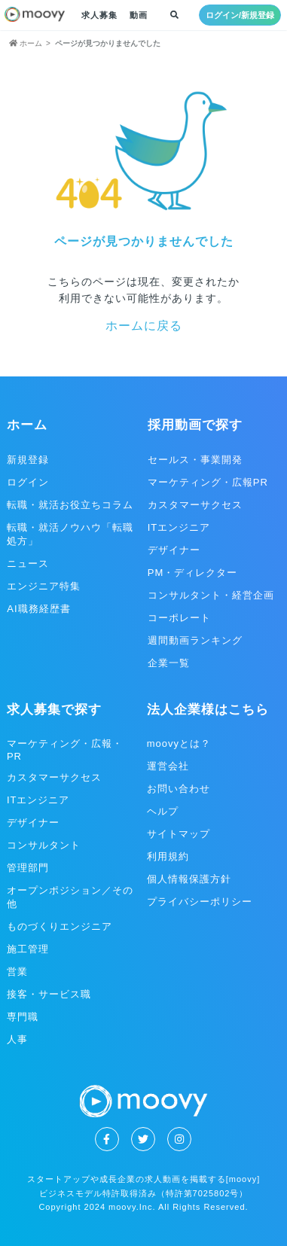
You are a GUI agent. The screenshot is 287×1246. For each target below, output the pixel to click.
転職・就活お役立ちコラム (70, 504)
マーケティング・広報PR (208, 482)
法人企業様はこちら (208, 709)
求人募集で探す (54, 709)
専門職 (22, 1016)
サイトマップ (178, 833)
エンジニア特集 (44, 586)
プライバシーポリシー (199, 901)
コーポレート (179, 617)
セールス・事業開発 (195, 459)
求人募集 (99, 15)
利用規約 (168, 856)
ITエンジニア (179, 527)
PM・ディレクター (193, 572)
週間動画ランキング (195, 640)
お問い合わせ (178, 788)
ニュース (28, 563)
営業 (17, 971)
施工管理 (28, 949)
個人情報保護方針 (189, 879)
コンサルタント (44, 845)
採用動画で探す (195, 425)
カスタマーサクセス (195, 504)
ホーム (27, 425)
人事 (17, 1039)
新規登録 (28, 459)
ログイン (28, 482)
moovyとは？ (179, 743)
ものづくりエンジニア (59, 926)
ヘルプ (163, 811)
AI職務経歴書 (38, 608)
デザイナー (174, 550)
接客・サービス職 (49, 994)
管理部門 (28, 867)
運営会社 (168, 766)
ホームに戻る (143, 325)
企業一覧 (169, 663)
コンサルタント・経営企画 (211, 595)
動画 (139, 15)
